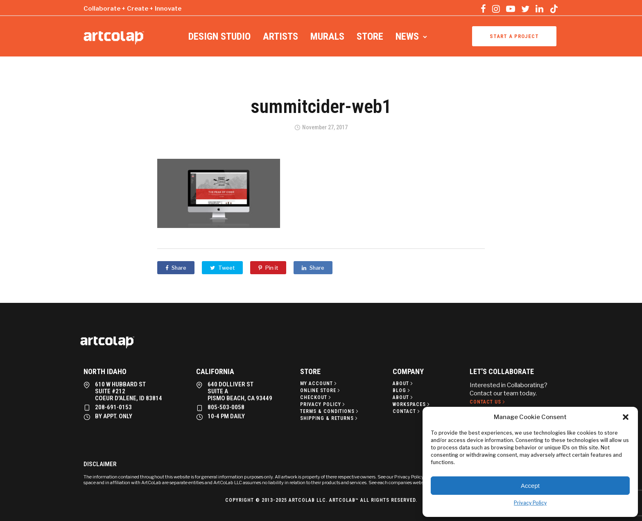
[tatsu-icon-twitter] (525, 8)
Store (370, 36)
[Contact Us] (488, 401)
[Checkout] (316, 397)
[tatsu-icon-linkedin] (539, 8)
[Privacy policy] (323, 404)
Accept (530, 485)
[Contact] (407, 411)
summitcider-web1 (321, 106)
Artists (280, 36)
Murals (327, 36)
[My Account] (319, 383)
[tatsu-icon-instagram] (496, 8)
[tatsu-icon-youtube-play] (510, 8)
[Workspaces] (412, 404)
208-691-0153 (113, 407)
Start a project (514, 36)
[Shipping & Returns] (329, 418)
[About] (403, 383)
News (407, 36)
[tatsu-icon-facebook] (483, 8)
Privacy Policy (530, 503)
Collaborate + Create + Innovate (132, 8)
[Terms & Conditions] (330, 411)
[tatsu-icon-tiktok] (553, 8)
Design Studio (219, 36)
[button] (626, 417)
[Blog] (402, 390)
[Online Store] (320, 390)
